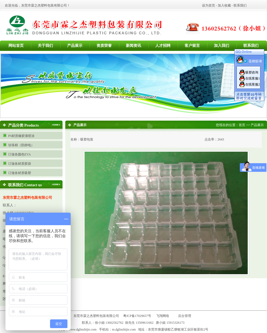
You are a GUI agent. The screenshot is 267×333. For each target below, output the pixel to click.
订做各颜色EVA (19, 154)
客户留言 (192, 46)
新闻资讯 (133, 46)
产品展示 (74, 46)
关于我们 (45, 46)
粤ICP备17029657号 (137, 316)
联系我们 (240, 5)
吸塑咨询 (251, 72)
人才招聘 (162, 46)
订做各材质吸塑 (19, 173)
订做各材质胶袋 (19, 164)
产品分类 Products (23, 125)
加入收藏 (224, 5)
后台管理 (186, 316)
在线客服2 (252, 84)
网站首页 (16, 46)
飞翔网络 (162, 316)
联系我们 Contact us (25, 185)
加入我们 (221, 46)
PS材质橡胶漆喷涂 (21, 136)
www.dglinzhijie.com (83, 329)
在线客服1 (252, 78)
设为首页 (208, 5)
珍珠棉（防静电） (21, 145)
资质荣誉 (104, 46)
